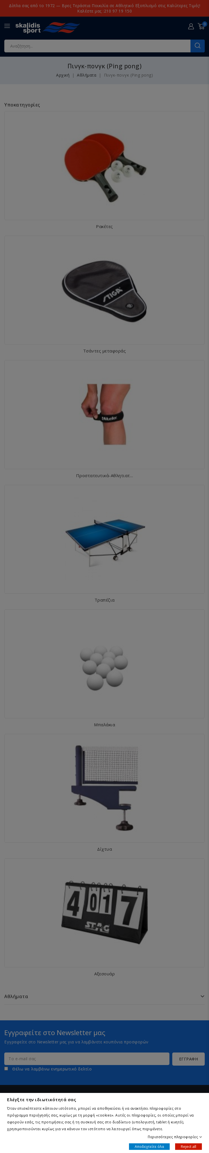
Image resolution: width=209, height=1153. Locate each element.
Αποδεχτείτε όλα (149, 1146)
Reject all (188, 1146)
